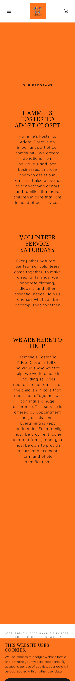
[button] (6, 11)
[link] (38, 11)
